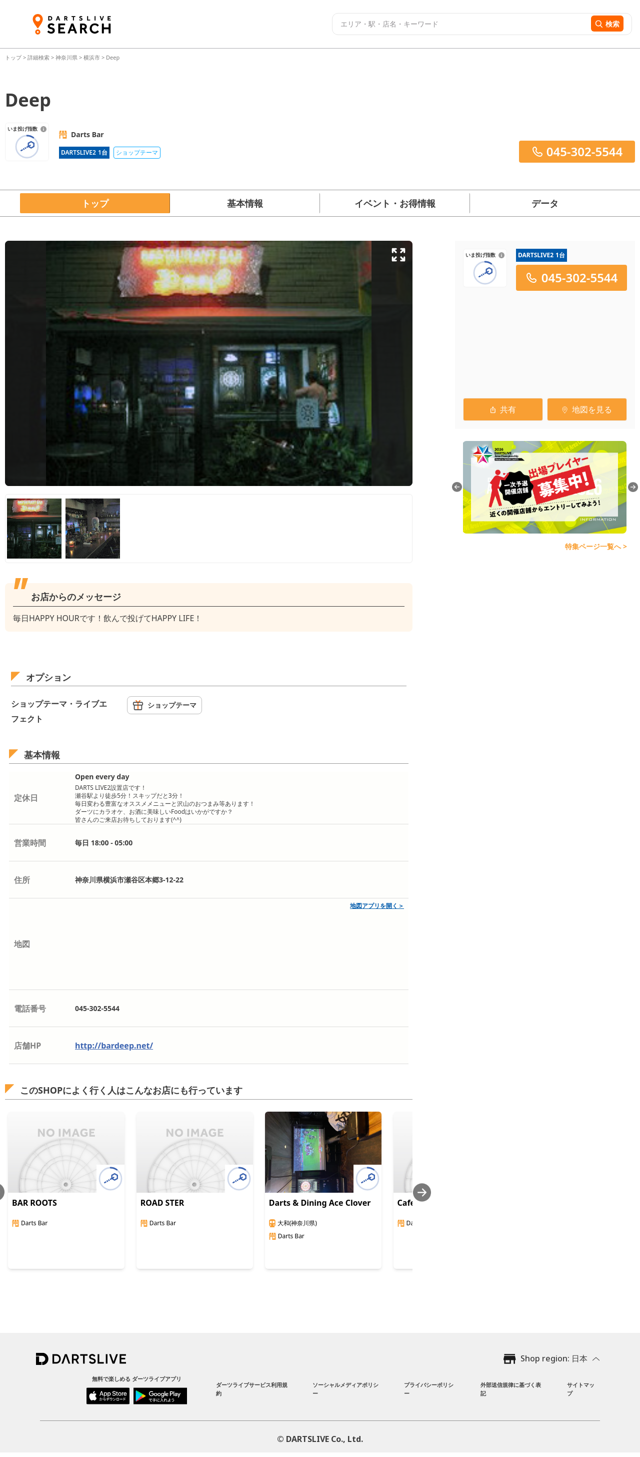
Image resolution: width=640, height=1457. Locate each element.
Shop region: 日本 (554, 1358)
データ (545, 203)
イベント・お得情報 (395, 203)
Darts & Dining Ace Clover (320, 1202)
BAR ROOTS (34, 1202)
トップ (14, 57)
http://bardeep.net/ (114, 1045)
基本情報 (245, 203)
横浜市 (92, 57)
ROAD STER (162, 1202)
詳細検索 (39, 57)
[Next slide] (422, 1192)
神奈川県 (67, 57)
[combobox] (460, 24)
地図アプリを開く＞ (377, 905)
